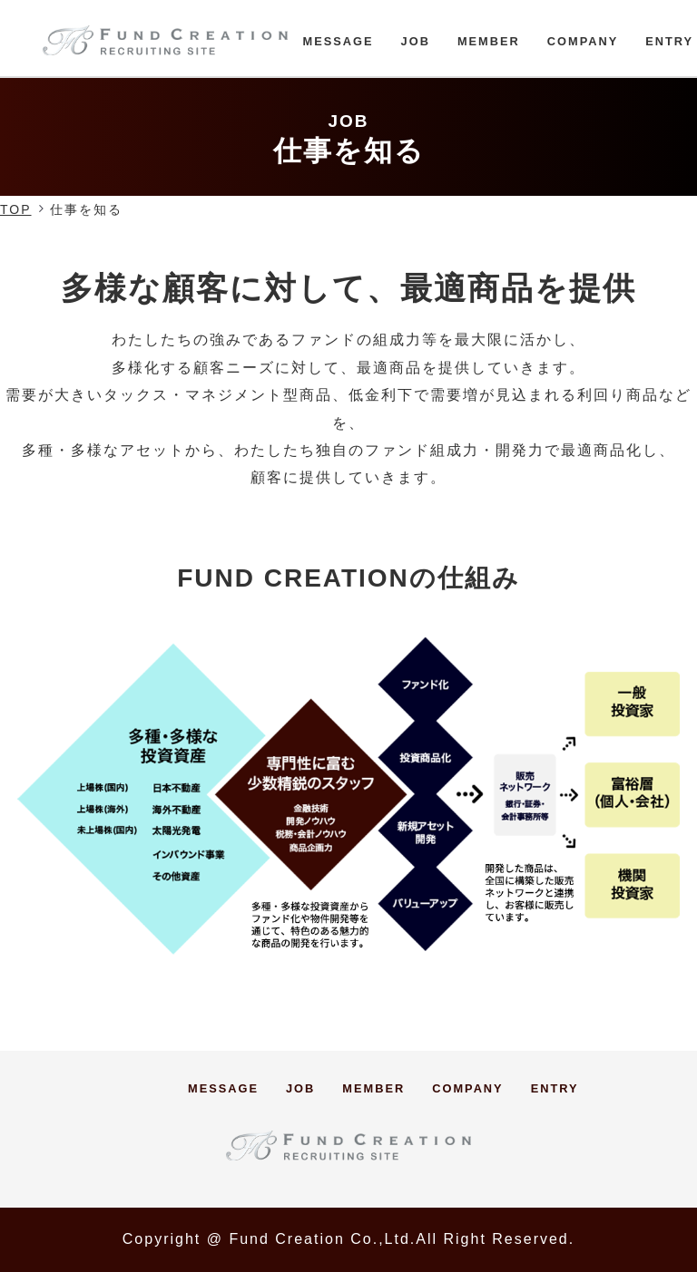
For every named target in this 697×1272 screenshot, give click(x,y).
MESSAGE (338, 41)
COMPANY (582, 41)
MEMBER (488, 41)
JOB (415, 41)
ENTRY (669, 41)
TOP (16, 209)
